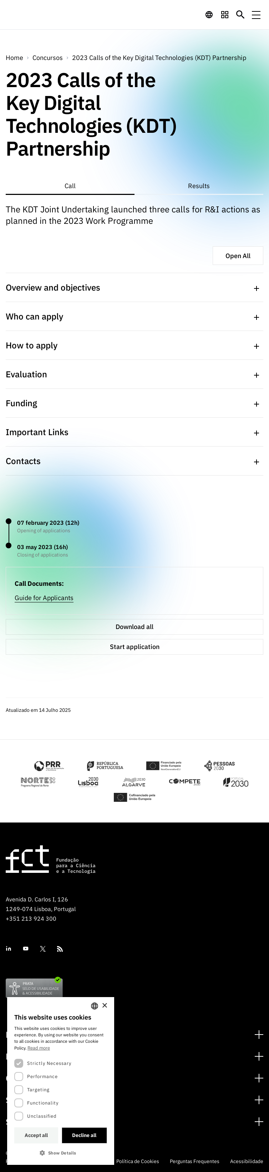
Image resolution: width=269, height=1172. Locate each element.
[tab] (70, 186)
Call (70, 186)
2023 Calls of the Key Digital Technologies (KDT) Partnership (159, 58)
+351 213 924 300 (31, 918)
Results (199, 186)
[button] (60, 1153)
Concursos (47, 58)
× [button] (104, 1005)
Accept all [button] (36, 1135)
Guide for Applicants (44, 598)
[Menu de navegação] (256, 14)
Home (14, 58)
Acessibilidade (246, 1161)
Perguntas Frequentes (194, 1161)
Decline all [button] (84, 1135)
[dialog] (60, 1081)
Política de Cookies (137, 1161)
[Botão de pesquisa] (240, 14)
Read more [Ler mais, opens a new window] (38, 1048)
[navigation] (209, 14)
